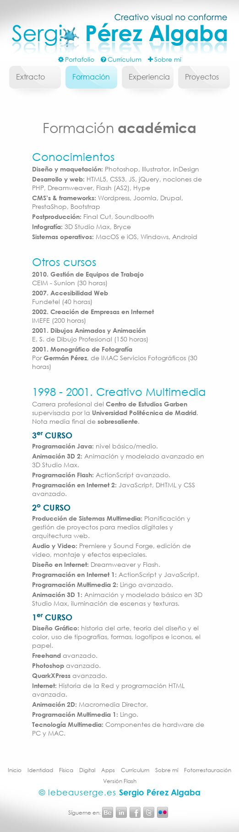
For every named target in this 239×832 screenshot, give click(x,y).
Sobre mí (166, 770)
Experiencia (149, 76)
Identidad (40, 770)
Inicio (15, 770)
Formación (91, 76)
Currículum (135, 770)
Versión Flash (119, 781)
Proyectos (202, 76)
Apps (108, 770)
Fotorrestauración (207, 770)
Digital (87, 770)
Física (66, 770)
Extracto (30, 76)
